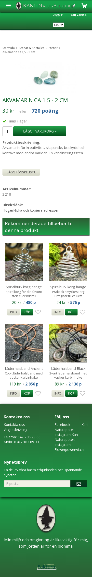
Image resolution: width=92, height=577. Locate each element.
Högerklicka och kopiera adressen (30, 210)
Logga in (58, 14)
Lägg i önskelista (21, 172)
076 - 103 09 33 (26, 442)
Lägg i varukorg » (39, 131)
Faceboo (61, 424)
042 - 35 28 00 (29, 437)
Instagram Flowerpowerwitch (69, 447)
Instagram (62, 434)
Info (13, 312)
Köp (27, 312)
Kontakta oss (14, 424)
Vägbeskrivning (15, 429)
